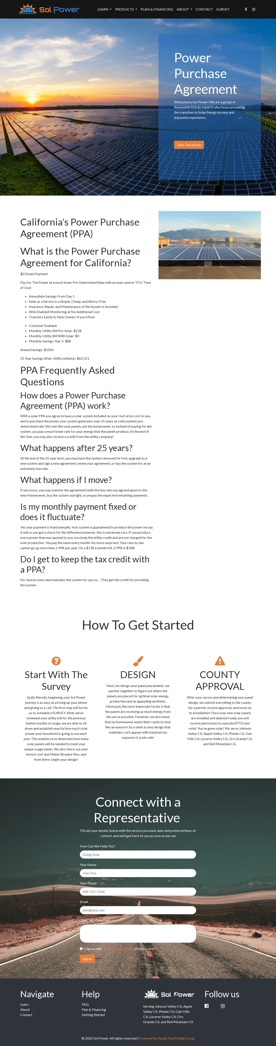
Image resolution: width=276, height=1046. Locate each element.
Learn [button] (103, 9)
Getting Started (93, 1015)
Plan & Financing (157, 9)
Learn (24, 1004)
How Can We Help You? (97, 846)
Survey (222, 9)
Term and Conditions (118, 949)
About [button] (183, 9)
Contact (204, 9)
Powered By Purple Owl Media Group (167, 1038)
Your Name (88, 865)
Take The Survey (189, 145)
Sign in (87, 959)
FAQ (85, 1004)
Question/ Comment (95, 920)
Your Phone (88, 883)
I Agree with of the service (119, 949)
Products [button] (125, 9)
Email (84, 902)
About (25, 1009)
